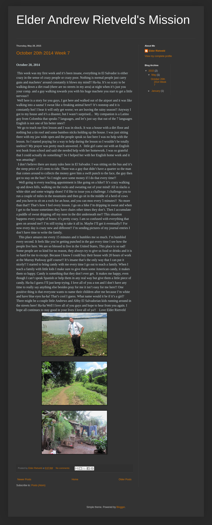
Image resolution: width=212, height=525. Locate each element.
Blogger (120, 507)
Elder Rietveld (157, 50)
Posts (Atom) (38, 485)
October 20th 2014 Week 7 (43, 53)
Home (75, 479)
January (156, 91)
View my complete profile (158, 56)
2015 (152, 70)
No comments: (63, 468)
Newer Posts (24, 479)
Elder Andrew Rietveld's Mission (103, 19)
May (154, 74)
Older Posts (125, 479)
